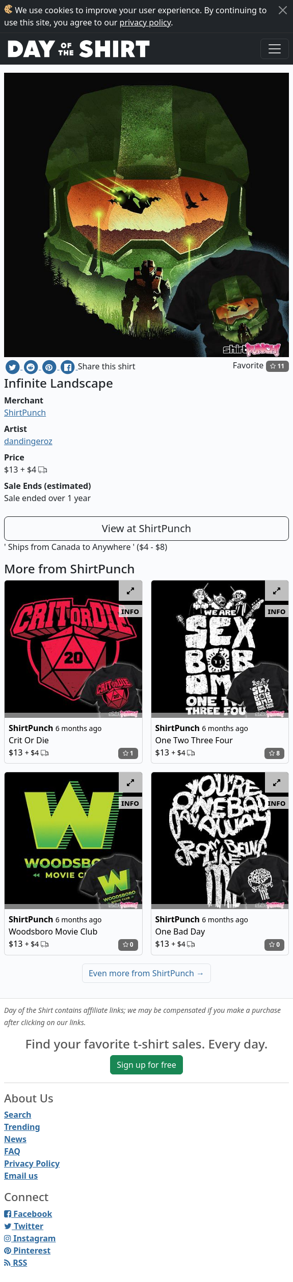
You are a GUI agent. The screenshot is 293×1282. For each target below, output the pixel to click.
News (15, 1139)
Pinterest (27, 1250)
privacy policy (145, 22)
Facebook (28, 1213)
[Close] (283, 10)
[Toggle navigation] (274, 49)
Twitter (23, 1226)
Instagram (30, 1238)
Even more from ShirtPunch (146, 973)
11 (277, 366)
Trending (22, 1126)
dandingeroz (28, 441)
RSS (15, 1262)
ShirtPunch (25, 412)
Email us (21, 1175)
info (130, 611)
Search (17, 1114)
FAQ (12, 1151)
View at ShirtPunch (146, 528)
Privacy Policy (32, 1163)
